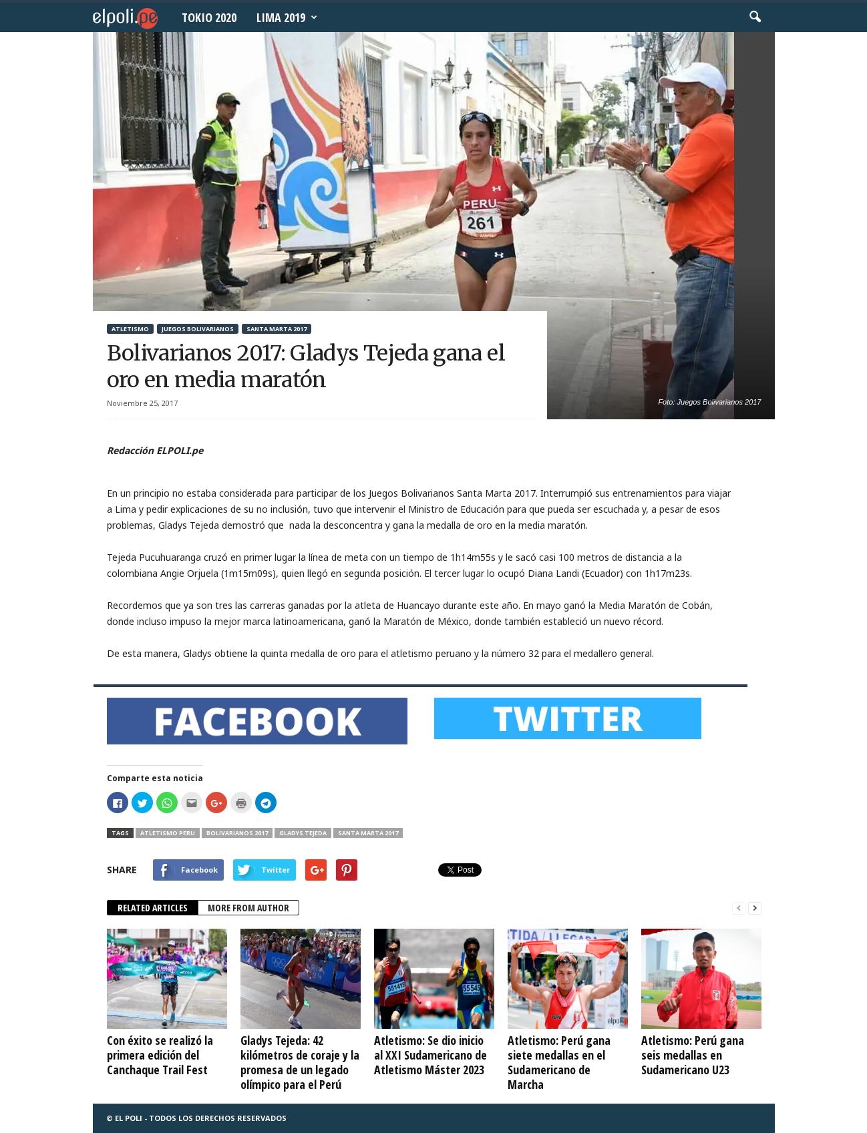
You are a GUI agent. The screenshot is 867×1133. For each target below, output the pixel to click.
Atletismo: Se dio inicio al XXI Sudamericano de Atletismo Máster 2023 (430, 1055)
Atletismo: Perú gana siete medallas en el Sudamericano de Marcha (559, 1062)
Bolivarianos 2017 (237, 833)
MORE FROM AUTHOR (248, 907)
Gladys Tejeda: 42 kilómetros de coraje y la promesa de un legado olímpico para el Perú (299, 1062)
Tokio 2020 (209, 17)
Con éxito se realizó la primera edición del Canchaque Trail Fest (160, 1055)
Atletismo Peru (167, 833)
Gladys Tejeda (303, 833)
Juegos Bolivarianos (198, 328)
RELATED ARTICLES (153, 907)
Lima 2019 (286, 17)
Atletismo (130, 328)
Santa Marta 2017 (276, 328)
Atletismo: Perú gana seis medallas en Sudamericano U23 (692, 1055)
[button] (754, 17)
